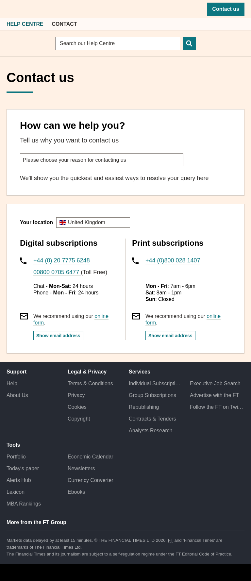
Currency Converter (90, 480)
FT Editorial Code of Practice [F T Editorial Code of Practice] (203, 554)
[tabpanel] (125, 178)
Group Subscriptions (152, 395)
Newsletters (81, 468)
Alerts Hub (19, 480)
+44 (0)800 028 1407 (172, 260)
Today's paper (23, 468)
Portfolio (16, 456)
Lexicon (16, 492)
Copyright (79, 419)
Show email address (58, 335)
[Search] (189, 43)
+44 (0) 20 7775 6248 (61, 260)
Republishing (144, 407)
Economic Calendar (90, 456)
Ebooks (76, 492)
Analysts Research (150, 430)
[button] (9, 9)
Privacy (76, 395)
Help (12, 383)
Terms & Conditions (90, 383)
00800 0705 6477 (57, 272)
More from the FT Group (36, 522)
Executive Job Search (215, 383)
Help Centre (25, 24)
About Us (17, 395)
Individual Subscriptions (156, 383)
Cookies (77, 407)
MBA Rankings (24, 503)
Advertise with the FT (214, 395)
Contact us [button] (225, 9)
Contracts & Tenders (152, 419)
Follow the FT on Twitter (217, 407)
